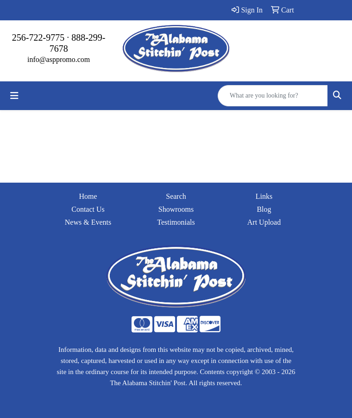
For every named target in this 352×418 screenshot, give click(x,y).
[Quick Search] (273, 95)
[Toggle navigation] (14, 95)
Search (176, 196)
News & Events (88, 222)
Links (264, 196)
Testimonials (176, 222)
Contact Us (88, 209)
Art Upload (264, 222)
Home (88, 196)
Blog (264, 209)
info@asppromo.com (58, 59)
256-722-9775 (38, 37)
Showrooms (176, 209)
